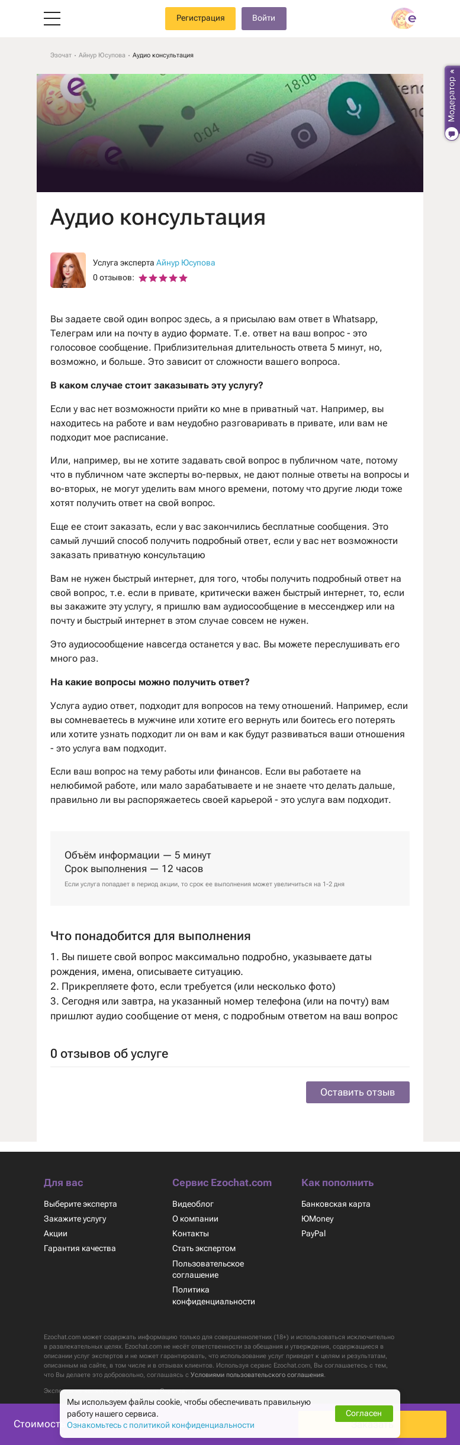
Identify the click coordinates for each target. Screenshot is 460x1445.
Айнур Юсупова (187, 262)
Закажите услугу (75, 1208)
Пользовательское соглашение (208, 1259)
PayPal (313, 1224)
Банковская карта (336, 1193)
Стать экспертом (204, 1238)
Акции (56, 1224)
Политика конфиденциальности (214, 1285)
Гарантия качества (80, 1238)
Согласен (364, 1413)
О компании (195, 1208)
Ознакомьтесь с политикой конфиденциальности (162, 1425)
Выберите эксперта (81, 1193)
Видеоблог (193, 1193)
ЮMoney (317, 1208)
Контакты (191, 1224)
